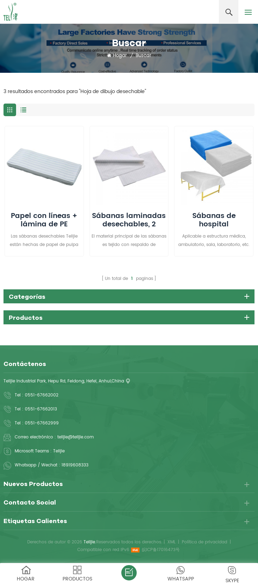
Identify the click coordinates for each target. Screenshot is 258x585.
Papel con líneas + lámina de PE (44, 220)
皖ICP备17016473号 (161, 550)
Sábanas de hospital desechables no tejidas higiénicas (214, 220)
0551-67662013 (41, 409)
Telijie (59, 451)
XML (171, 542)
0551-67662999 (42, 423)
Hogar (117, 55)
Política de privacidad (204, 542)
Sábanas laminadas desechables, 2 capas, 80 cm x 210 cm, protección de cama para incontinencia (129, 220)
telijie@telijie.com (75, 437)
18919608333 (75, 465)
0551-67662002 (41, 395)
